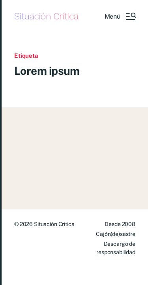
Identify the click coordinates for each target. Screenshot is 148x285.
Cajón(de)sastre (115, 234)
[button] (120, 16)
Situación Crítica (46, 16)
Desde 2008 (120, 224)
